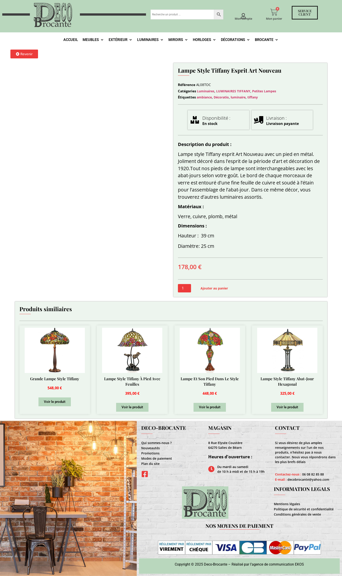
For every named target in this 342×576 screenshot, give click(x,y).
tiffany (252, 97)
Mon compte (243, 19)
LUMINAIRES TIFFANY (233, 91)
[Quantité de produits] (184, 288)
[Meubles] (93, 40)
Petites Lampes (264, 91)
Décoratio (221, 97)
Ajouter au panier (214, 288)
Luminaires (205, 91)
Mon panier (274, 19)
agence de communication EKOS (278, 564)
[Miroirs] (178, 40)
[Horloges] (205, 40)
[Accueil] (70, 40)
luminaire (238, 97)
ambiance (204, 97)
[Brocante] (267, 40)
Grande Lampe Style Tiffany (54, 378)
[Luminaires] (150, 40)
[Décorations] (236, 40)
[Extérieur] (120, 40)
